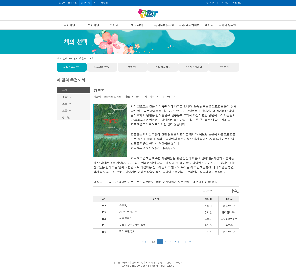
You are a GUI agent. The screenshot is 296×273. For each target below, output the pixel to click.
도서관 (114, 25)
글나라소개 (212, 2)
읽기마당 (69, 25)
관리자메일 (137, 262)
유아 (64, 90)
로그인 (225, 2)
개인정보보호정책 (173, 262)
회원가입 (236, 2)
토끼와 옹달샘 (101, 2)
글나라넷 (85, 2)
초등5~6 (66, 110)
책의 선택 (137, 25)
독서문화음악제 (164, 25)
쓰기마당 (93, 25)
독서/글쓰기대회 (189, 25)
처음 (144, 241)
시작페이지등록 (154, 262)
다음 (177, 241)
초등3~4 (66, 103)
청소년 (66, 117)
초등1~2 (66, 97)
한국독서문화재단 (67, 2)
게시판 (209, 25)
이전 (153, 241)
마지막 (187, 241)
